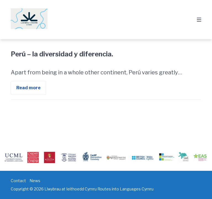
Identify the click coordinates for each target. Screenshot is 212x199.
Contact (18, 180)
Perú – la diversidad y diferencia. (62, 54)
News (35, 180)
